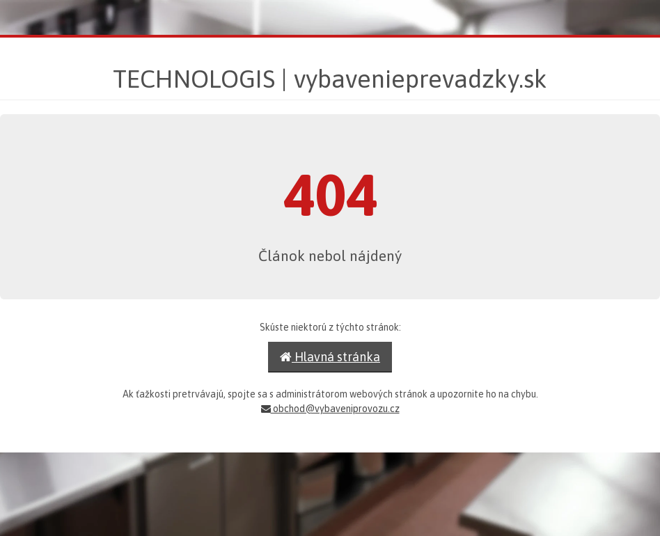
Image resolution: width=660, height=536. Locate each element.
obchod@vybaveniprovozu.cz (330, 408)
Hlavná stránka (330, 356)
